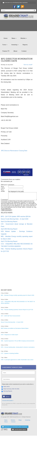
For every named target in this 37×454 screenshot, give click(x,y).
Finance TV (5, 51)
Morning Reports (7, 391)
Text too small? (28, 64)
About (15, 51)
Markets (24, 38)
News (14, 38)
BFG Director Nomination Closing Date (14, 150)
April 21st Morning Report (9, 221)
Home (5, 38)
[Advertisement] (15, 164)
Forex (4, 44)
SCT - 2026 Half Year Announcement (10, 315)
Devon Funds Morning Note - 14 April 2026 (12, 322)
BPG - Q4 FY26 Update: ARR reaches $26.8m (16, 216)
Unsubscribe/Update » (8, 400)
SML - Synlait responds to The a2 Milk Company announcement (17, 341)
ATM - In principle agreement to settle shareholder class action (17, 359)
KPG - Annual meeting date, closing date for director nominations (18, 347)
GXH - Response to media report (9, 334)
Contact (23, 51)
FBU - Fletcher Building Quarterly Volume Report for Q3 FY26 (17, 309)
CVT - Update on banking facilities (10, 353)
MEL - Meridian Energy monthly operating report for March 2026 (17, 295)
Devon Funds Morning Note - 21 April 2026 (14, 219)
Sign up (7, 396)
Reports (25, 44)
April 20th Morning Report (9, 229)
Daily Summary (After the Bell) (10, 389)
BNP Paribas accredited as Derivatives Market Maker (15, 328)
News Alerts (6, 386)
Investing (14, 44)
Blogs (20, 420)
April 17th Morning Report (9, 241)
